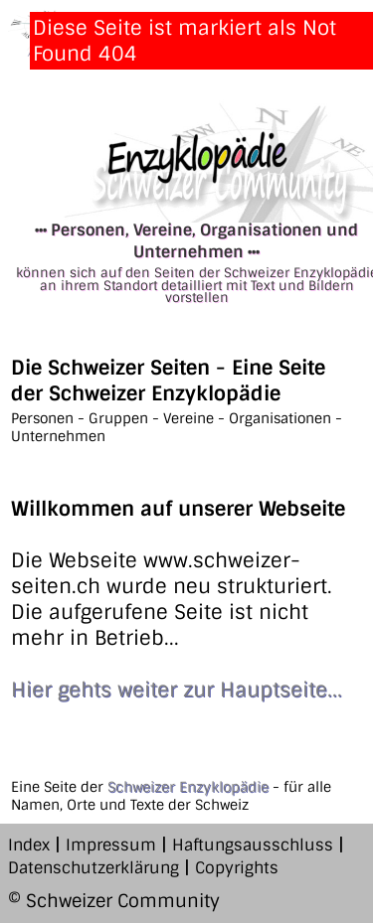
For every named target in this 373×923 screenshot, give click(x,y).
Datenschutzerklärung (93, 867)
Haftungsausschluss (252, 845)
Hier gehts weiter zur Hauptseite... (176, 689)
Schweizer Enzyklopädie (188, 787)
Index (29, 845)
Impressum (111, 845)
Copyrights (237, 867)
